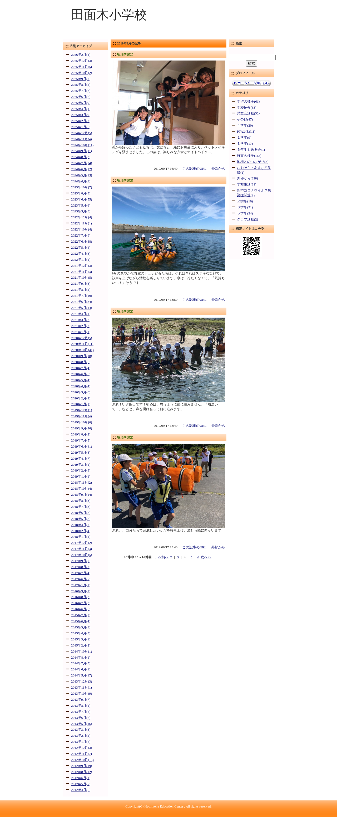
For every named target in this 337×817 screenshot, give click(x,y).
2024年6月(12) (81, 169)
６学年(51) (245, 207)
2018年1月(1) (80, 537)
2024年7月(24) (81, 163)
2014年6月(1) (80, 669)
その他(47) (245, 119)
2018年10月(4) (81, 488)
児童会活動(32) (248, 113)
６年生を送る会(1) (251, 150)
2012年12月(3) (81, 748)
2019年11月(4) (81, 416)
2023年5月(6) (80, 205)
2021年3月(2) (80, 320)
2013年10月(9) (81, 693)
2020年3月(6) (80, 392)
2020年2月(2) (80, 398)
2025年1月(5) (80, 127)
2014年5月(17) (81, 675)
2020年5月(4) (80, 380)
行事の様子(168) (249, 156)
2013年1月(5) (80, 742)
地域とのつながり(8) (252, 162)
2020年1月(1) (80, 404)
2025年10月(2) (81, 73)
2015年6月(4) (80, 621)
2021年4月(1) (80, 314)
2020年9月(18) (81, 356)
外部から (218, 169)
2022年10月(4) (81, 229)
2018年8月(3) (80, 501)
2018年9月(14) (81, 495)
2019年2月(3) (80, 470)
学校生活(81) (246, 184)
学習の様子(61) (248, 101)
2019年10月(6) (81, 422)
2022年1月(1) (80, 260)
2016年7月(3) (80, 603)
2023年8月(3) (80, 193)
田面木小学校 (109, 15)
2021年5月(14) (81, 308)
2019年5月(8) (80, 452)
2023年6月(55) (81, 199)
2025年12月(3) (81, 61)
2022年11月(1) (81, 223)
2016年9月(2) (80, 591)
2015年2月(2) (80, 645)
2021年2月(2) (80, 326)
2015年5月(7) (80, 627)
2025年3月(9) (80, 115)
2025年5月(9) (80, 103)
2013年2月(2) (80, 736)
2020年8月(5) (80, 362)
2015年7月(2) (80, 615)
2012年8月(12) (81, 772)
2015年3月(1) (80, 639)
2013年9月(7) (80, 699)
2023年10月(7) (81, 187)
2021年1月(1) (80, 332)
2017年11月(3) (81, 549)
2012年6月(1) (80, 778)
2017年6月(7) (80, 579)
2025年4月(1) (80, 109)
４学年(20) (245, 125)
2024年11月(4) (81, 139)
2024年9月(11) (81, 151)
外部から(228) (247, 178)
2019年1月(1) (80, 476)
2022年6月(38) (81, 241)
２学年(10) (245, 201)
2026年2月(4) (80, 55)
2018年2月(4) (80, 531)
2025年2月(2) (80, 121)
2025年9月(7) (80, 79)
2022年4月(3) (80, 253)
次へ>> (206, 557)
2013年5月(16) (81, 724)
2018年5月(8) (80, 519)
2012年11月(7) (81, 754)
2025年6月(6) (80, 97)
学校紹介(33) (246, 107)
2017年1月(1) (80, 585)
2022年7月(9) (80, 235)
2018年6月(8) (80, 513)
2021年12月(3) (81, 266)
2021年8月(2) (80, 290)
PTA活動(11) (246, 131)
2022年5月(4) (80, 247)
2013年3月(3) (80, 729)
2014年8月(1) (80, 657)
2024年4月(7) (80, 181)
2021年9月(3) (80, 283)
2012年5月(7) (80, 784)
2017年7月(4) (80, 573)
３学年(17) (245, 144)
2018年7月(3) (80, 507)
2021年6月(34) (81, 302)
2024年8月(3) (80, 157)
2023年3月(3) (80, 211)
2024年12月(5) (81, 133)
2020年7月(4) (80, 368)
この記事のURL (194, 169)
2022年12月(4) (81, 217)
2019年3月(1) (80, 465)
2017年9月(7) (80, 561)
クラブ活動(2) (247, 219)
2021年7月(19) (81, 296)
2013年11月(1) (81, 687)
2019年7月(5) (80, 440)
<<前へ (163, 557)
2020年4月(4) (80, 386)
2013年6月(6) (80, 718)
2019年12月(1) (81, 410)
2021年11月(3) (81, 272)
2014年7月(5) (80, 663)
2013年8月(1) (80, 706)
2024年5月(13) (81, 175)
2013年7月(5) (80, 712)
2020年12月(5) (81, 338)
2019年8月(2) (80, 434)
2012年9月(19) (81, 766)
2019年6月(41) (81, 446)
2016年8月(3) (80, 597)
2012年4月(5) (80, 790)
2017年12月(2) (81, 543)
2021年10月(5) (81, 277)
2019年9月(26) (81, 428)
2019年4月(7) (80, 458)
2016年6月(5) (80, 609)
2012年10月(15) (82, 760)
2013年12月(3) (81, 681)
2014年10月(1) (81, 651)
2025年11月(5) (81, 67)
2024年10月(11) (82, 145)
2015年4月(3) (80, 633)
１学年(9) (244, 137)
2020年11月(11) (82, 344)
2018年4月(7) (80, 525)
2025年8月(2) (80, 85)
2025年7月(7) (80, 91)
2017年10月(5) (81, 555)
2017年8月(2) (80, 567)
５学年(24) (245, 213)
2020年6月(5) (80, 374)
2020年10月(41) (82, 350)
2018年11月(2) (81, 482)
